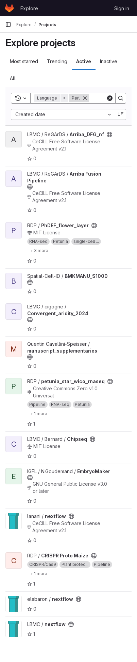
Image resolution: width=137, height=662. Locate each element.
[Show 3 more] (39, 250)
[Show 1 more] (38, 413)
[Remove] (85, 98)
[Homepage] (9, 8)
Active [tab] (83, 61)
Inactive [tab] (108, 61)
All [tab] (13, 78)
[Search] (120, 98)
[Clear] (110, 98)
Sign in (121, 8)
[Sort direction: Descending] (120, 114)
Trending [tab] (57, 61)
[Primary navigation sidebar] (8, 24)
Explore (29, 8)
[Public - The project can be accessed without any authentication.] (109, 134)
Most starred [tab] (24, 61)
